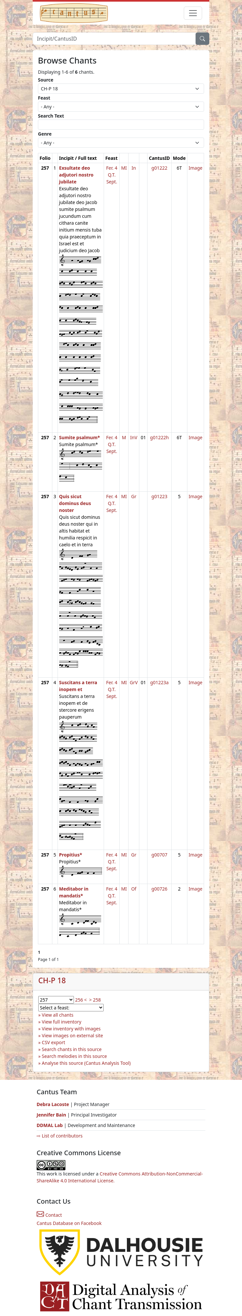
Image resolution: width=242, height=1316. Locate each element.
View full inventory (61, 1022)
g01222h (159, 437)
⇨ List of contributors (59, 1136)
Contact (49, 1215)
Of (133, 889)
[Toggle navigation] (193, 13)
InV (133, 437)
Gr (133, 496)
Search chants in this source (72, 1049)
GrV (134, 682)
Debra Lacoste (53, 1104)
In (133, 168)
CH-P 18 (52, 980)
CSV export (53, 1042)
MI (124, 168)
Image (195, 168)
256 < (81, 1000)
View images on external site (72, 1035)
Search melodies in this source (74, 1056)
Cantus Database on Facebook (69, 1223)
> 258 (95, 1000)
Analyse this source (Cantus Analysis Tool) (86, 1063)
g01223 (159, 496)
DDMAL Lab (50, 1125)
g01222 (159, 168)
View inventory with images (71, 1028)
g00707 (159, 855)
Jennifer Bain (52, 1115)
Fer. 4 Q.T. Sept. (111, 175)
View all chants (58, 1015)
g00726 (159, 889)
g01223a (159, 682)
